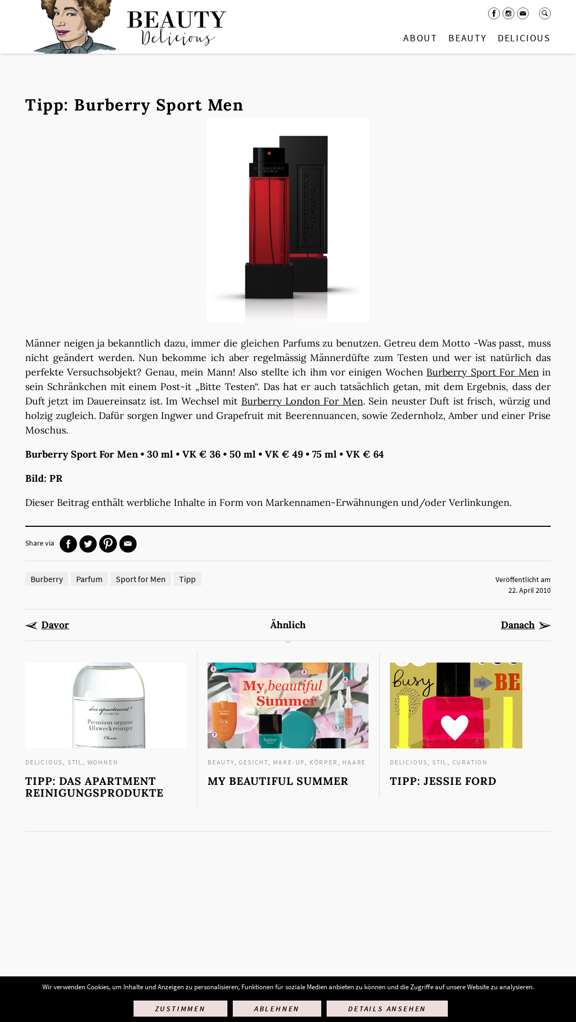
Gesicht (253, 762)
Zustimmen (180, 1008)
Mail (523, 13)
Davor (55, 625)
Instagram (508, 13)
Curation (470, 762)
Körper (323, 762)
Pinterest (108, 544)
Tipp (187, 579)
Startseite (127, 27)
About (420, 38)
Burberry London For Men (302, 401)
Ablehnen (277, 1008)
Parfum (89, 579)
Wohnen (103, 762)
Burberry (47, 579)
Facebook (494, 13)
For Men (518, 372)
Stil (75, 762)
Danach (518, 625)
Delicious (524, 38)
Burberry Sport (462, 372)
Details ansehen (387, 1008)
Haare (354, 762)
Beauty (467, 38)
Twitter (88, 544)
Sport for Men (141, 579)
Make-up (289, 762)
